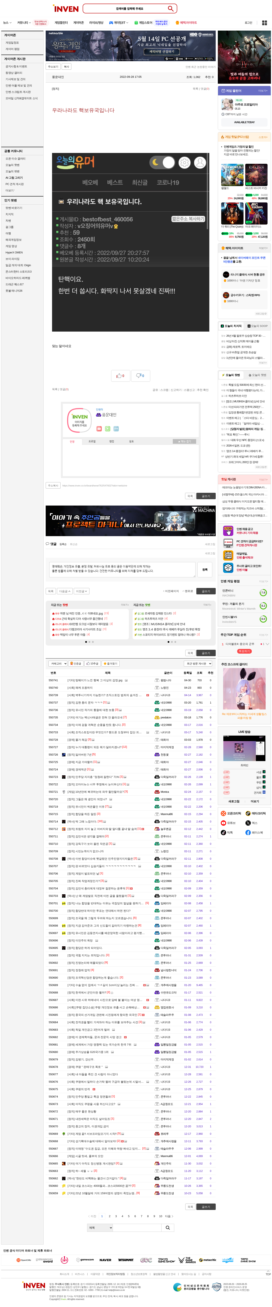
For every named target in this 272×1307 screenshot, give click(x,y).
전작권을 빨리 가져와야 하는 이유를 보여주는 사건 (103, 1022)
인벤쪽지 (99, 429)
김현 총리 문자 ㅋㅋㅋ (85, 702)
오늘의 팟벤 (13, 171)
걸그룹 (10, 227)
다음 (168, 1216)
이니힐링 (108, 429)
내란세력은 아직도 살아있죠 (89, 1118)
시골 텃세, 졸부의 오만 (85, 1156)
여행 (8, 233)
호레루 (165, 1133)
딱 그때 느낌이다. (82, 821)
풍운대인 (56, 77)
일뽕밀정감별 (169, 1044)
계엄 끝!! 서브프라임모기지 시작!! (92, 1133)
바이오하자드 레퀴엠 (18, 278)
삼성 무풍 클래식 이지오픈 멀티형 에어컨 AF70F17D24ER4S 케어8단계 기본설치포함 (245, 501)
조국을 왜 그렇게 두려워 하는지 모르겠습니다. (100, 918)
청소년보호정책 (139, 1274)
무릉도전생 (167, 1185)
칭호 (131, 441)
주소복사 (53, 485)
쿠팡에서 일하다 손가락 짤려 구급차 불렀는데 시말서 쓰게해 (109, 1081)
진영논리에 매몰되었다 (86, 962)
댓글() (205, 88)
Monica (165, 791)
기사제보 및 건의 (16, 79)
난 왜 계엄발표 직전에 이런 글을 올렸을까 (97, 895)
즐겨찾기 (112, 663)
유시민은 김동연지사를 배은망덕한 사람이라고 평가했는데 (107, 933)
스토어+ (263, 137)
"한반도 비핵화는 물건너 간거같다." (93, 1178)
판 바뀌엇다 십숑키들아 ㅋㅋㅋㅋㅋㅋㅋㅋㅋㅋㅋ (102, 866)
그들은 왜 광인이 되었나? (87, 799)
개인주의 (166, 1163)
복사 (66, 66)
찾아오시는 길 (188, 1274)
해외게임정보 (13, 239)
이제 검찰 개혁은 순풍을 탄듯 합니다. (95, 724)
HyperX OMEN (14, 252)
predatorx (166, 717)
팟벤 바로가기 (14, 207)
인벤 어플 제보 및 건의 (19, 85)
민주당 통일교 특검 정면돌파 (89, 1096)
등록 (204, 569)
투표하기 (244, 651)
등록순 (63, 544)
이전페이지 (172, 591)
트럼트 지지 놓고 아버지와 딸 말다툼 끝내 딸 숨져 (102, 829)
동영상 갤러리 (14, 72)
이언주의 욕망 (80, 940)
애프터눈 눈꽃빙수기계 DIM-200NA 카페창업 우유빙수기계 (245, 487)
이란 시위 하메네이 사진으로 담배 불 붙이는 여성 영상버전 (108, 1000)
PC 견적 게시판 (15, 184)
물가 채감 (77, 739)
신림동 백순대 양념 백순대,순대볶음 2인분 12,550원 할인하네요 (245, 515)
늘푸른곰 (166, 829)
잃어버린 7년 (80, 754)
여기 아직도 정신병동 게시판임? (91, 1163)
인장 (72, 441)
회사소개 (64, 1274)
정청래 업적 (79, 970)
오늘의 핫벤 (13, 165)
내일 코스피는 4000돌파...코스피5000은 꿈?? (99, 1185)
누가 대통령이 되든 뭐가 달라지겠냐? (95, 747)
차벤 (8, 220)
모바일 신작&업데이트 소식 (22, 98)
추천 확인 (203, 389)
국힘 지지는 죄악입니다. (86, 955)
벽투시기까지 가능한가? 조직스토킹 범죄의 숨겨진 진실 (106, 695)
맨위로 (189, 591)
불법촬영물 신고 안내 (164, 1274)
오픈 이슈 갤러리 (16, 158)
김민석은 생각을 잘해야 (86, 836)
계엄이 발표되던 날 (83, 873)
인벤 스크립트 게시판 (18, 91)
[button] (86, 642)
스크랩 (164, 389)
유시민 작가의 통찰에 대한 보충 (91, 710)
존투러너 (166, 836)
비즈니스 (79, 1274)
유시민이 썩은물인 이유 (86, 806)
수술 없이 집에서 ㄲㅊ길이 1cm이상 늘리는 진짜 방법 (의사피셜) (111, 985)
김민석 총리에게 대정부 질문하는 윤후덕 (96, 888)
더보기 (116, 429)
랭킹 (111, 441)
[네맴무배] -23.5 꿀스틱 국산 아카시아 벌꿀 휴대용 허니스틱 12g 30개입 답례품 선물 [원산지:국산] (245, 494)
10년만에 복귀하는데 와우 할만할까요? (96, 791)
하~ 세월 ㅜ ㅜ (80, 1171)
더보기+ (125, 604)
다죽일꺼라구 (169, 777)
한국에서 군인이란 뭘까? (87, 992)
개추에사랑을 (169, 985)
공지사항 (206, 1274)
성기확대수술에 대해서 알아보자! (92, 1141)
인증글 (77, 663)
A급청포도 (167, 1104)
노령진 (165, 687)
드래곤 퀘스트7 (15, 284)
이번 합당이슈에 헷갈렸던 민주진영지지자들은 (100, 858)
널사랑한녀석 (169, 970)
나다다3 (165, 695)
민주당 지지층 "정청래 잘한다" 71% (93, 777)
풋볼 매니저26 (14, 290)
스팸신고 (189, 389)
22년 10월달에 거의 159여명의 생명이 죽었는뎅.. (102, 1193)
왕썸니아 (166, 680)
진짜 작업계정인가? (84, 881)
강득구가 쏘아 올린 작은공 (88, 843)
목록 (195, 88)
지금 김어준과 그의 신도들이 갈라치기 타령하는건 (102, 925)
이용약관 (95, 1274)
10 (160, 1216)
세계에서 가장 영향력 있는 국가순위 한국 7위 (99, 1044)
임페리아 (166, 903)
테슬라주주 (167, 1014)
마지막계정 (167, 747)
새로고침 (210, 544)
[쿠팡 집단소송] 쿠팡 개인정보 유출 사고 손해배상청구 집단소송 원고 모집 (117, 1007)
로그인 (248, 22)
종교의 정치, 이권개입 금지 (88, 1126)
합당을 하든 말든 (82, 814)
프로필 (92, 441)
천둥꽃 (165, 754)
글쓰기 (206, 653)
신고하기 (176, 389)
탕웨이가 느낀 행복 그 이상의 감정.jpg (95, 680)
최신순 (74, 544)
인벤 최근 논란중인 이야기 (201, 66)
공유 (155, 389)
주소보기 (53, 66)
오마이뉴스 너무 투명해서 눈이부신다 (95, 784)
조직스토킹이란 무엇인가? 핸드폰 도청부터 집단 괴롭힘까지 (109, 732)
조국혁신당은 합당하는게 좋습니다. (93, 977)
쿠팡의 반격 (79, 1089)
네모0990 (166, 702)
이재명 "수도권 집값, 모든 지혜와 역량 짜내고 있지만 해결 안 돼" (111, 1148)
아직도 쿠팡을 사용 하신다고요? (91, 1104)
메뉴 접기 (184, 441)
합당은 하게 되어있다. (85, 948)
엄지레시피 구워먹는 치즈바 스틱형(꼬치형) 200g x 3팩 (245, 508)
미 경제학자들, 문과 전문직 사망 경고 (95, 1037)
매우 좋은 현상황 (82, 1111)
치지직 (10, 214)
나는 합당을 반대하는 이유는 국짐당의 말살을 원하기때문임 (108, 903)
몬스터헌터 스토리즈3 (18, 271)
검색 (168, 1228)
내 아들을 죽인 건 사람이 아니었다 (93, 1074)
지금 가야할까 (80, 762)
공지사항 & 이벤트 (16, 66)
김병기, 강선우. (81, 1059)
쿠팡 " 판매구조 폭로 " (85, 1066)
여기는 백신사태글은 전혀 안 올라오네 (95, 717)
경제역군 (77, 769)
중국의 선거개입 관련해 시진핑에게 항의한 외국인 (102, 1014)
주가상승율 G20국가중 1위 (88, 1052)
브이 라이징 (13, 258)
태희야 (165, 739)
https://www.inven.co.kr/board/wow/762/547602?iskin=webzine (94, 485)
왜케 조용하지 (80, 687)
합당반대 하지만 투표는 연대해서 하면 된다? (99, 910)
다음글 (63, 591)
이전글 (80, 591)
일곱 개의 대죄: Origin (18, 265)
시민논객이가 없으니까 (86, 851)
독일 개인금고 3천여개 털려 (89, 1029)
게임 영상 (11, 246)
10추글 (94, 663)
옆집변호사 (167, 1007)
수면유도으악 (169, 992)
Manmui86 (167, 814)
